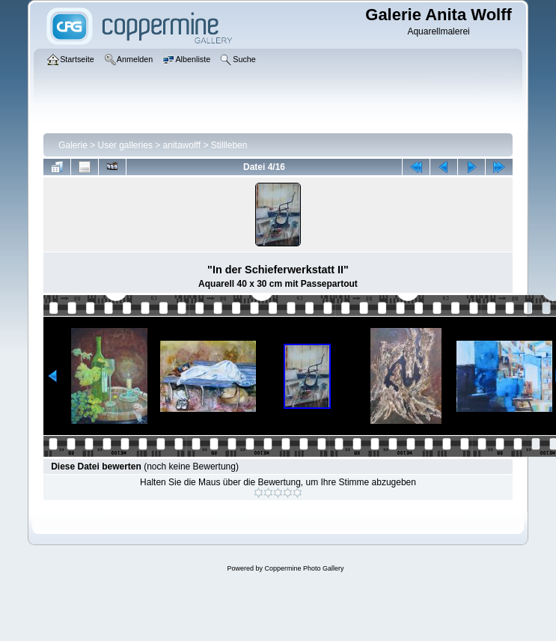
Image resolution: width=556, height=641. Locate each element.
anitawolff (182, 145)
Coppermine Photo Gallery (303, 568)
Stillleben (229, 145)
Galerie (73, 145)
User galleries (125, 145)
